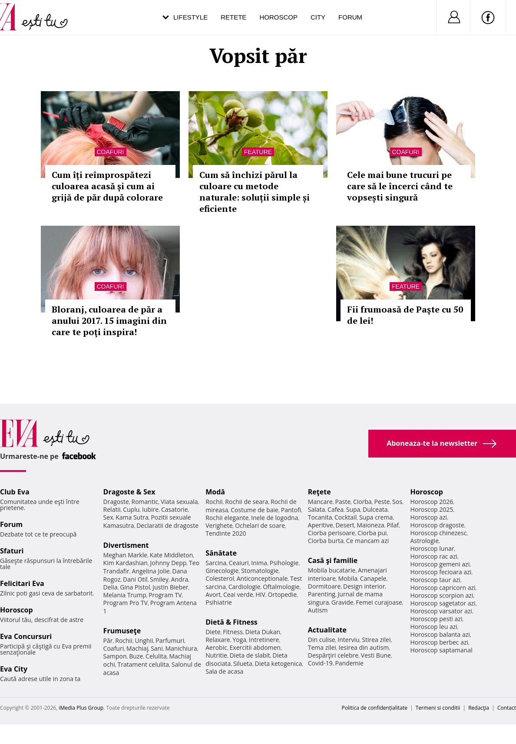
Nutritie (216, 655)
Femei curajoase (379, 602)
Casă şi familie (332, 560)
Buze (136, 656)
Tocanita (320, 517)
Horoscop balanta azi (440, 634)
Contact (506, 707)
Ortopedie (282, 594)
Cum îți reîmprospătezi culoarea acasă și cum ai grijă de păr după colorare (107, 186)
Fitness (233, 632)
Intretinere (264, 639)
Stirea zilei (376, 639)
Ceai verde (238, 594)
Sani (157, 648)
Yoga (239, 639)
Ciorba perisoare (331, 533)
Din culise (321, 639)
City (318, 17)
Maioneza (370, 525)
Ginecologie (221, 570)
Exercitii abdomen (255, 647)
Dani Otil (135, 579)
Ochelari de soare (260, 525)
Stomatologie (259, 570)
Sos (397, 501)
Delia (110, 587)
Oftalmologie (281, 587)
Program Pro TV (125, 603)
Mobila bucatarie (332, 570)
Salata (316, 509)
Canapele (373, 578)
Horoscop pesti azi (436, 619)
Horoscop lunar (432, 548)
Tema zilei (322, 647)
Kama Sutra (132, 517)
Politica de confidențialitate (374, 707)
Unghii (144, 640)
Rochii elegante (226, 518)
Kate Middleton (171, 555)
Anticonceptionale (262, 578)
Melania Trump (124, 595)
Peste (382, 501)
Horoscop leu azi (433, 626)
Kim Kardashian (125, 563)
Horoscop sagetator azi (442, 603)
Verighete (218, 525)
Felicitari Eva (22, 583)
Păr (108, 640)
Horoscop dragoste (437, 525)
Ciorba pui (372, 533)
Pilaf (393, 525)
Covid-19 (320, 663)
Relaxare (217, 639)
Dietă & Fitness (231, 622)
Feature (258, 151)
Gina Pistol (135, 587)
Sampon (115, 656)
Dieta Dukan (262, 632)
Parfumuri (169, 640)
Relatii (112, 509)
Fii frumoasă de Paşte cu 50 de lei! (405, 314)
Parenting (321, 594)
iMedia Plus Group (81, 707)
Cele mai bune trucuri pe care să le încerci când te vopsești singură (400, 186)
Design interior (364, 586)
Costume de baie (254, 510)
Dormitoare (324, 586)
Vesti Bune (376, 655)
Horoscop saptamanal (441, 650)
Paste (343, 501)
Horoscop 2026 (431, 501)
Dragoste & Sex (129, 492)
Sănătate (221, 553)
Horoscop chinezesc (438, 533)
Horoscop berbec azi (439, 642)
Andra (180, 579)
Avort (213, 594)
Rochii (123, 640)
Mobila (347, 578)
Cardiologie (244, 587)
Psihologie (284, 563)
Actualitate (327, 630)
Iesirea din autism (364, 647)
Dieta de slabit (250, 655)
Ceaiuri (239, 563)
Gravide (342, 602)
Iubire (150, 509)
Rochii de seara (246, 501)
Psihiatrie (218, 602)
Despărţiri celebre (333, 655)
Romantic (145, 501)
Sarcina (215, 563)
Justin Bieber (170, 587)
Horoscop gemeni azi (440, 564)
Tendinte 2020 (225, 533)
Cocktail (345, 517)
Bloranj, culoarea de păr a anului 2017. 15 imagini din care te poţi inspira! (109, 320)
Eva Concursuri (26, 636)
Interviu (348, 639)
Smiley (159, 579)
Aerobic (216, 647)
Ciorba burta (326, 541)
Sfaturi (11, 551)
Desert (344, 525)
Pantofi (291, 510)
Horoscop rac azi (433, 556)
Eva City (13, 669)
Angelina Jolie (150, 571)
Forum (350, 17)
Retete (233, 17)
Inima (259, 563)
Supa (353, 509)
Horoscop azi (428, 517)
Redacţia (478, 707)
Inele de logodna (274, 518)
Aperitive (320, 525)
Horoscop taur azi (435, 580)
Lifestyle (190, 17)
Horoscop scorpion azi (441, 595)
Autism (318, 610)
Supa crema (376, 517)
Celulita (156, 656)
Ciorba (362, 501)
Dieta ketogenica (278, 663)
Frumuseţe (122, 630)
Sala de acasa (224, 671)
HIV (260, 594)
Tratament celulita (143, 664)
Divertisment (126, 545)
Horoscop (278, 17)
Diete (212, 632)
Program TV (165, 595)
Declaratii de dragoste (167, 525)
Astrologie (424, 541)
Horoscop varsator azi (441, 611)
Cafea (335, 509)
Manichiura (181, 648)
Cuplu (131, 509)
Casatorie (174, 509)
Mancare (320, 501)
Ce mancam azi (367, 541)
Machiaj (137, 648)
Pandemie (349, 663)
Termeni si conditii (438, 707)
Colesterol (219, 578)
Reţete (319, 492)
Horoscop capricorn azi (442, 587)
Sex (108, 517)
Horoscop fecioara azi (440, 572)
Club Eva (15, 492)
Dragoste (116, 501)
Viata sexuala (179, 501)
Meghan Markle (125, 555)
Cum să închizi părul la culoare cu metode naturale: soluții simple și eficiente (254, 191)
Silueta (242, 663)
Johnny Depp (168, 563)
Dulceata (375, 509)
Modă (215, 492)
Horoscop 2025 (431, 509)
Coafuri (110, 151)
